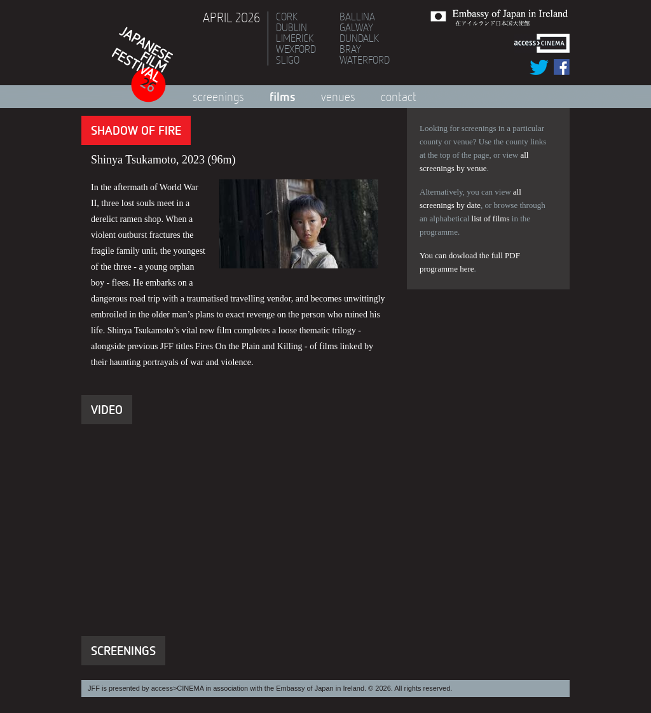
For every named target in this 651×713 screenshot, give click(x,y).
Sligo (287, 59)
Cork (287, 16)
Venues (338, 96)
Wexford (296, 49)
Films (283, 96)
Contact (398, 96)
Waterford (364, 59)
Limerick (294, 38)
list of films (491, 218)
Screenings (218, 96)
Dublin (291, 27)
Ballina (357, 16)
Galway (356, 27)
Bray (350, 49)
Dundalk (359, 38)
